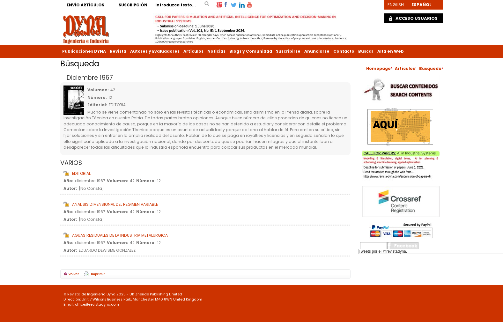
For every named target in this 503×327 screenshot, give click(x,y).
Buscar (366, 51)
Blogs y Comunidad (250, 51)
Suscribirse (288, 51)
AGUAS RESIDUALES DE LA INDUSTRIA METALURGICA (120, 235)
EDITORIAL (81, 173)
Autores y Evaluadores (155, 51)
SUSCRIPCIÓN (133, 5)
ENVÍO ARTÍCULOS (85, 5)
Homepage (378, 68)
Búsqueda (430, 68)
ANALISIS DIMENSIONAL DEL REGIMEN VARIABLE (115, 204)
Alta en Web (390, 51)
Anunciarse (316, 51)
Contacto (343, 51)
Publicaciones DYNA (84, 51)
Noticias (216, 51)
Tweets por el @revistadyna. (383, 251)
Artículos (193, 51)
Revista (118, 51)
